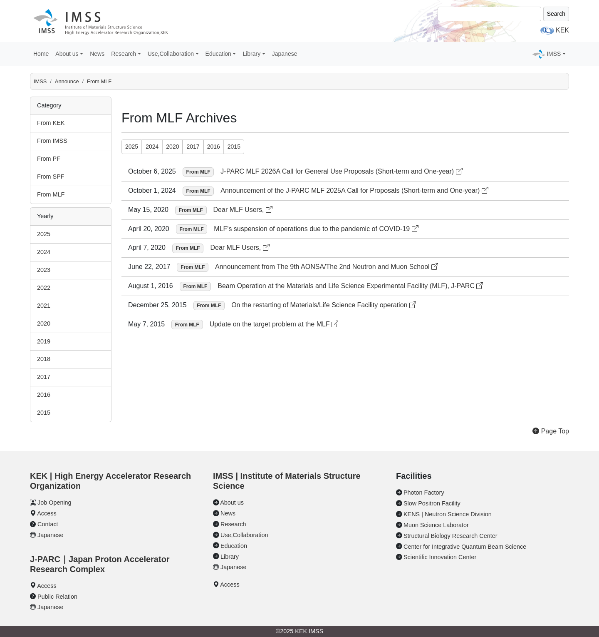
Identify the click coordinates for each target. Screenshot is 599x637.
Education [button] (218, 53)
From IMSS (52, 140)
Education (233, 545)
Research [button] (123, 53)
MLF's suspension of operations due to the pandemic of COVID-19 (316, 228)
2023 (43, 269)
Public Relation (57, 596)
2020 (43, 323)
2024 (43, 252)
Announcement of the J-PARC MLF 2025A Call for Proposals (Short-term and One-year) (354, 190)
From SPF (50, 176)
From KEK (50, 122)
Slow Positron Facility (431, 503)
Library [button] (251, 53)
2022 (43, 287)
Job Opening (54, 502)
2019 (43, 341)
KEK (562, 30)
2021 (43, 305)
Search (556, 13)
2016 (43, 394)
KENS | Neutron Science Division (447, 514)
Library (229, 556)
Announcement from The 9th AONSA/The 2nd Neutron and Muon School (326, 266)
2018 (43, 359)
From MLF (99, 81)
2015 (43, 412)
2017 (43, 376)
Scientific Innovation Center (439, 557)
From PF (48, 158)
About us (232, 502)
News (97, 53)
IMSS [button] (554, 53)
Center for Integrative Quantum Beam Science (464, 546)
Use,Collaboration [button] (171, 53)
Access (46, 513)
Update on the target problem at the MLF (274, 324)
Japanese (284, 53)
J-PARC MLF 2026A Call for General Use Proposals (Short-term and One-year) (341, 171)
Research (233, 524)
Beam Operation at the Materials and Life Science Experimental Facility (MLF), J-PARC (350, 285)
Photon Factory (423, 492)
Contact (47, 524)
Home (41, 53)
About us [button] (66, 53)
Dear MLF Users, (242, 209)
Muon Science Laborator (436, 525)
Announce (67, 81)
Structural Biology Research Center (450, 535)
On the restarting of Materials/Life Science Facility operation (323, 305)
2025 (43, 234)
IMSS (40, 81)
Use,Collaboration (244, 535)
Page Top (550, 431)
